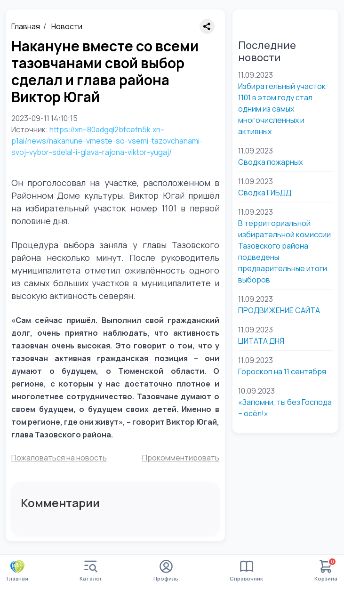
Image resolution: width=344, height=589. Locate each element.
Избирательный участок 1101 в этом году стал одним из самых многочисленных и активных (282, 109)
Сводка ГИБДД (264, 192)
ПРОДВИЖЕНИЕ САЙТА (279, 310)
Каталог (91, 571)
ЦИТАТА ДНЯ (261, 341)
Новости (66, 26)
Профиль (165, 571)
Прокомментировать (180, 457)
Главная (25, 26)
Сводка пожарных (270, 162)
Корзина (325, 571)
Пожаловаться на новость (59, 457)
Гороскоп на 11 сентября (282, 371)
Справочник (246, 571)
